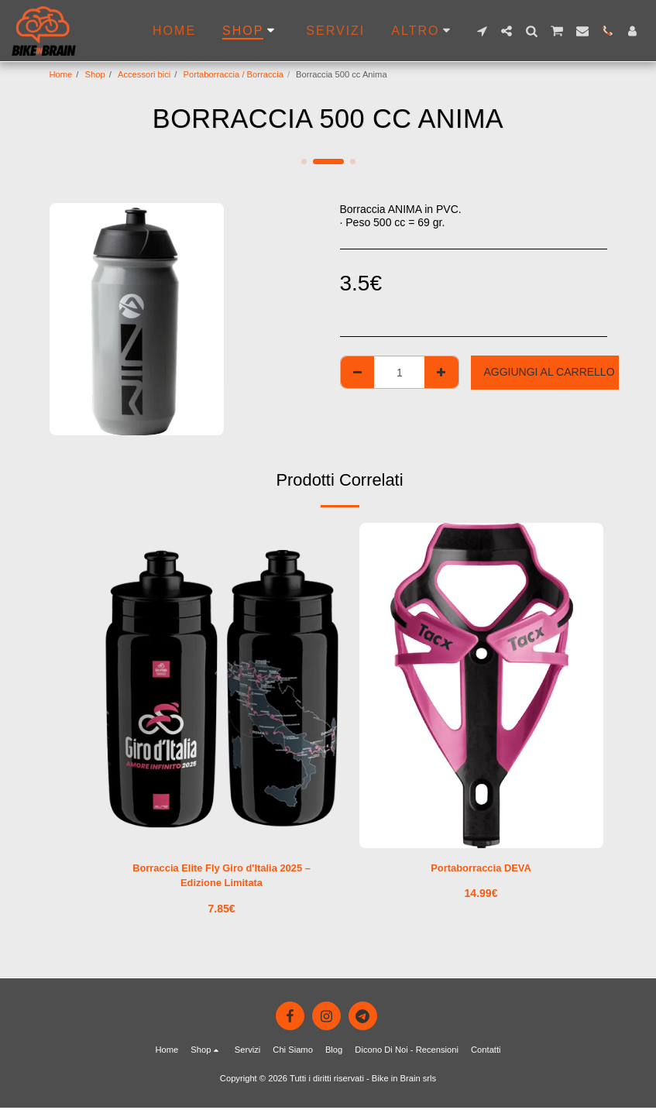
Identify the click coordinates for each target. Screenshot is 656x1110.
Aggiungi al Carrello (548, 372)
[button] (481, 31)
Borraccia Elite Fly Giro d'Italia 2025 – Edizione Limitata (221, 876)
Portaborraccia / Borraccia (233, 74)
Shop (95, 74)
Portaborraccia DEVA (481, 868)
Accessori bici (144, 74)
